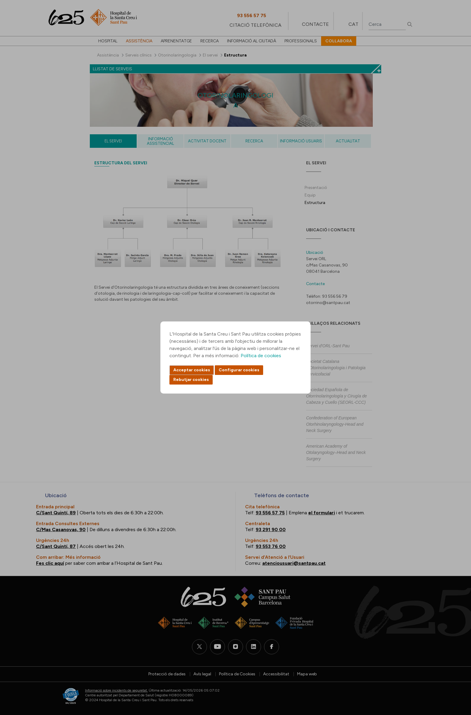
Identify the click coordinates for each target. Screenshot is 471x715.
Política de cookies (261, 355)
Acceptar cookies (191, 370)
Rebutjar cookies (191, 379)
